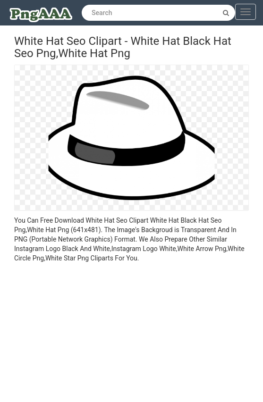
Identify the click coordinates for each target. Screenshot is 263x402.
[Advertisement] (131, 334)
